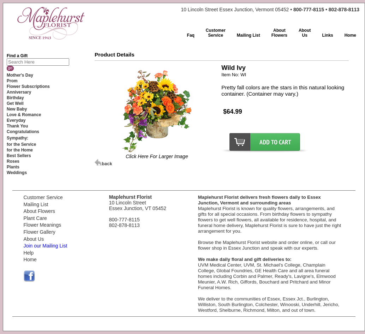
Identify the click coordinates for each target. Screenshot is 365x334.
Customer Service (43, 197)
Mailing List (36, 204)
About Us (34, 239)
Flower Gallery (39, 232)
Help (29, 253)
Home (30, 259)
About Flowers (39, 211)
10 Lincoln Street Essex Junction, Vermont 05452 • (270, 9)
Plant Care (35, 218)
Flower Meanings (42, 225)
